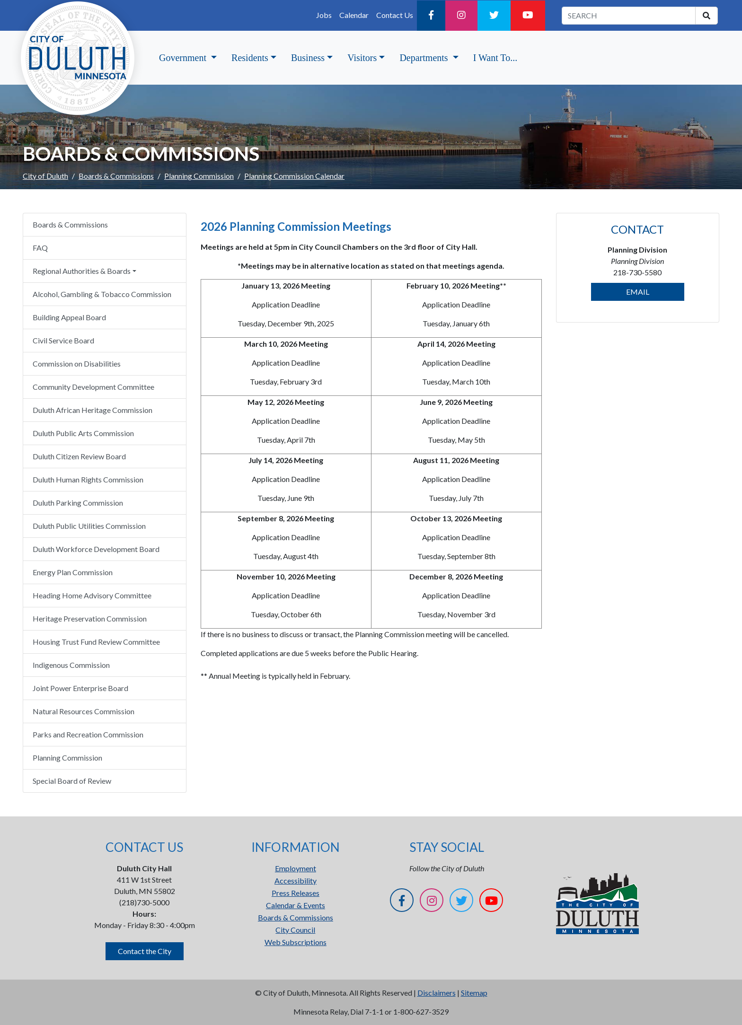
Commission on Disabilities (77, 363)
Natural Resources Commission (83, 711)
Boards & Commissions (116, 175)
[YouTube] (528, 15)
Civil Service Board (63, 340)
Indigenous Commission (71, 664)
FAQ (40, 247)
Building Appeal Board (69, 317)
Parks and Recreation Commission (88, 734)
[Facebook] (431, 15)
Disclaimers (436, 992)
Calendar (354, 14)
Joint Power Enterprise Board (80, 687)
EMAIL (637, 291)
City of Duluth (45, 175)
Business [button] (308, 58)
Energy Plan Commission (73, 572)
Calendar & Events (295, 905)
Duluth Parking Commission (78, 502)
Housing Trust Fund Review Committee (96, 641)
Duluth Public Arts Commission (83, 433)
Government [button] (184, 58)
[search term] (629, 16)
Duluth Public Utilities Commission (89, 525)
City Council (295, 929)
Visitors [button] (362, 58)
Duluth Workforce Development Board (96, 548)
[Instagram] (461, 15)
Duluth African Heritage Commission (92, 409)
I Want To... (495, 58)
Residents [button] (249, 58)
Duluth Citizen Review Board (79, 456)
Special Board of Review (72, 780)
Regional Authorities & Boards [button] (82, 270)
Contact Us (394, 14)
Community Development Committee (93, 386)
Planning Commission (199, 175)
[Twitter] (494, 15)
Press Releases (295, 892)
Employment (295, 868)
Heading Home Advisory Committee (92, 595)
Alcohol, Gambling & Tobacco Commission (102, 293)
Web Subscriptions (296, 941)
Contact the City (144, 950)
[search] (706, 16)
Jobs (324, 14)
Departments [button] (424, 58)
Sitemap (474, 992)
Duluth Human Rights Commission (88, 479)
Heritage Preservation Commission (90, 618)
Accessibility (295, 880)
